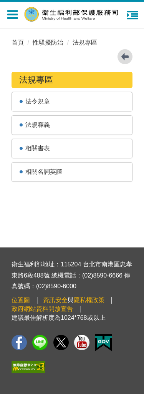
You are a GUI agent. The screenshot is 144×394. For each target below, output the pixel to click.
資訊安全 (55, 300)
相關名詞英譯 (43, 171)
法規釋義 (37, 124)
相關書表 (37, 148)
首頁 (18, 42)
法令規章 (37, 101)
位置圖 (21, 300)
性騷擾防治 (48, 42)
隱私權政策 (89, 300)
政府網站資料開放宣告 (42, 309)
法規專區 (85, 42)
